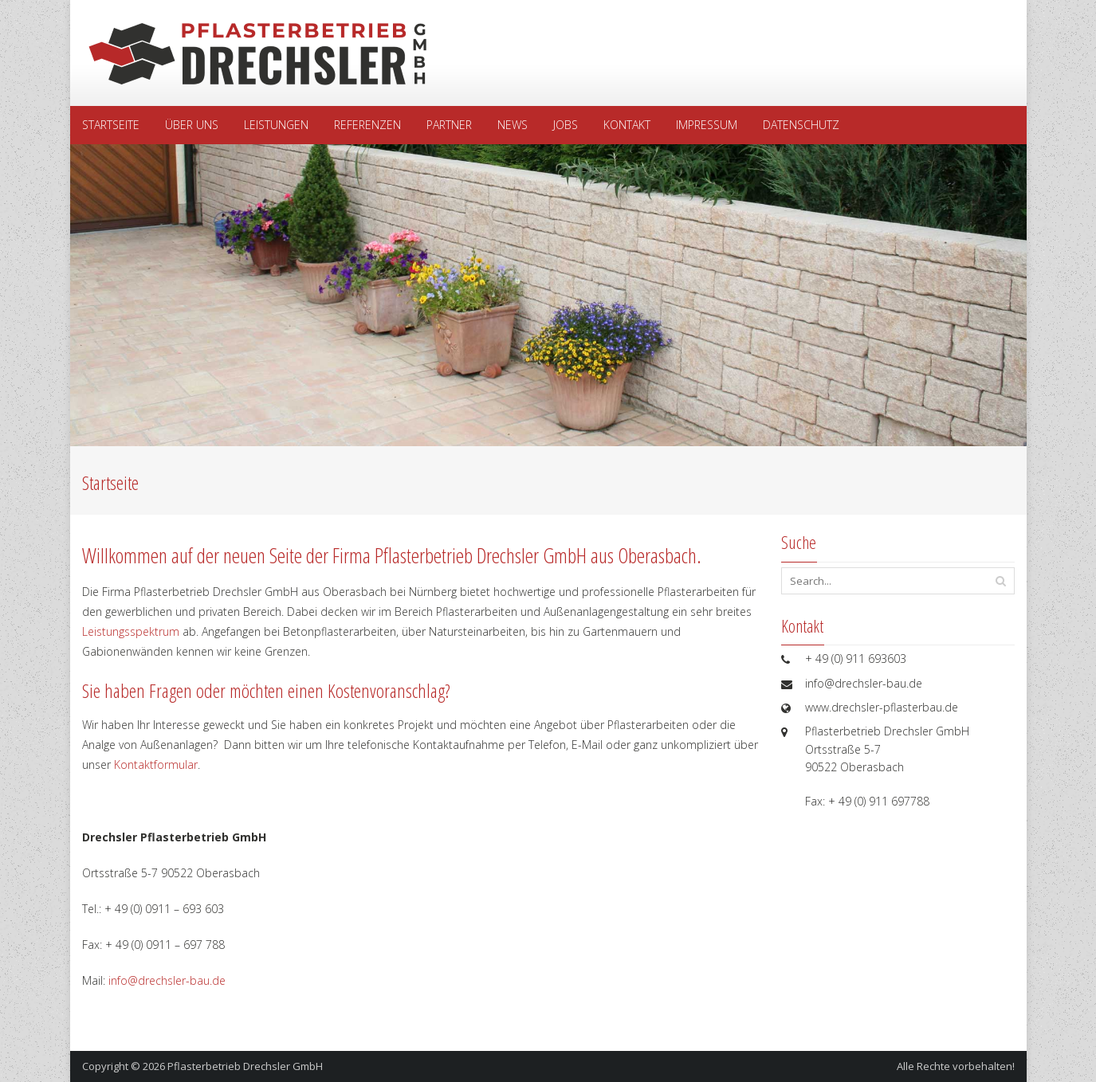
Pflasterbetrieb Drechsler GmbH (245, 1066)
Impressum (706, 124)
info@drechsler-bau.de (167, 980)
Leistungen (276, 124)
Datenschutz (801, 124)
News (512, 124)
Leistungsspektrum (130, 631)
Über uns (191, 124)
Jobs (565, 124)
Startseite (110, 124)
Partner (449, 124)
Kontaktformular (156, 764)
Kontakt (626, 124)
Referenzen (367, 124)
